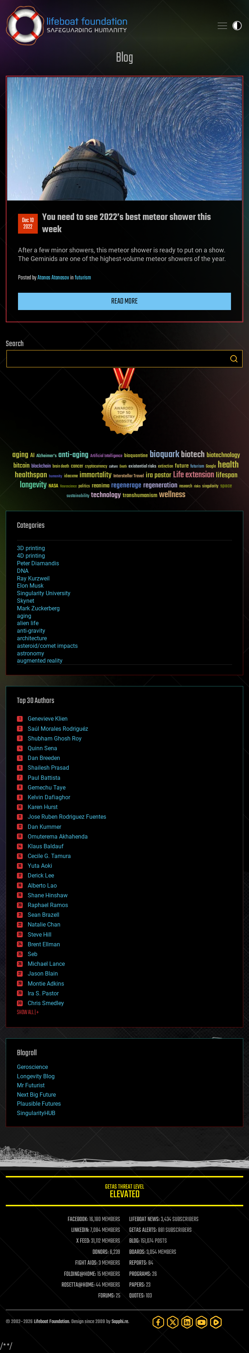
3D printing (31, 548)
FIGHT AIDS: (86, 1263)
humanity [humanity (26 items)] (55, 476)
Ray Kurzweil (33, 578)
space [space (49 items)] (226, 486)
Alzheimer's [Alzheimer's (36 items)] (46, 456)
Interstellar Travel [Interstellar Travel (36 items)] (128, 476)
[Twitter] (172, 1322)
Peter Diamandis (38, 563)
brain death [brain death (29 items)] (61, 466)
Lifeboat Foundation (51, 1322)
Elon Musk (30, 585)
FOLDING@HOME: (80, 1274)
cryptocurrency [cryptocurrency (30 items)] (96, 466)
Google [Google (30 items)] (211, 466)
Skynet (25, 600)
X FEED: (83, 1241)
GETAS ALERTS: (143, 1230)
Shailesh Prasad (48, 767)
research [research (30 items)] (185, 486)
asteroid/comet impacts (47, 645)
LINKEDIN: (80, 1230)
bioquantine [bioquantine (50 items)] (136, 455)
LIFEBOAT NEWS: (144, 1219)
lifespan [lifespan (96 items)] (226, 475)
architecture (32, 638)
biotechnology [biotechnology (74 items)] (223, 455)
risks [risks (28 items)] (197, 486)
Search (234, 358)
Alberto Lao (42, 885)
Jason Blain (43, 973)
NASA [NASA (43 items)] (53, 486)
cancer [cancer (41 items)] (77, 466)
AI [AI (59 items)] (32, 455)
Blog (124, 58)
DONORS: (100, 1252)
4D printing (31, 555)
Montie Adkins (46, 983)
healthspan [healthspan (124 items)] (31, 475)
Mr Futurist (31, 1085)
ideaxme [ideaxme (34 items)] (71, 476)
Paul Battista (44, 777)
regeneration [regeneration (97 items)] (160, 485)
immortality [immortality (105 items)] (96, 475)
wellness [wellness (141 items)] (172, 495)
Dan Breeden (44, 758)
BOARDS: (137, 1252)
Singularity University (44, 593)
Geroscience (32, 1067)
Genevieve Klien (48, 718)
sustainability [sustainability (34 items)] (78, 496)
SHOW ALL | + (28, 1012)
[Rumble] (216, 1322)
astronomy (30, 653)
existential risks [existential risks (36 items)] (142, 466)
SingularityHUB (36, 1113)
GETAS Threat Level (124, 1192)
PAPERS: (137, 1285)
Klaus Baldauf (46, 846)
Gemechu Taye (46, 787)
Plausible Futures (39, 1103)
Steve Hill (39, 934)
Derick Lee (41, 875)
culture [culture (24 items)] (113, 467)
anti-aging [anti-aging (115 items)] (73, 455)
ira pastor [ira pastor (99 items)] (158, 475)
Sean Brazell (43, 914)
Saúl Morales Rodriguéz (58, 728)
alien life (28, 623)
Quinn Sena (42, 748)
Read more (124, 301)
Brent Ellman (44, 944)
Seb (32, 954)
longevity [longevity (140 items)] (33, 485)
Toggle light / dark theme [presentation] (237, 25)
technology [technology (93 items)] (106, 495)
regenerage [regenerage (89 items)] (126, 486)
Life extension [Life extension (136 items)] (193, 475)
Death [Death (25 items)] (123, 467)
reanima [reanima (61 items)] (100, 485)
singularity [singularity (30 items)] (210, 486)
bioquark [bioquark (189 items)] (164, 455)
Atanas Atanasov (53, 278)
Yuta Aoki (40, 865)
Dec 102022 (28, 223)
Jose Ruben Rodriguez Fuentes (67, 816)
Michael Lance (46, 963)
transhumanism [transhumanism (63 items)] (140, 495)
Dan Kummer (44, 826)
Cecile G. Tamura (49, 856)
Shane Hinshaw (48, 895)
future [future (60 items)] (182, 466)
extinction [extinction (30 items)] (165, 466)
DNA (22, 570)
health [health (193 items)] (228, 465)
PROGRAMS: (140, 1274)
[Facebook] (158, 1322)
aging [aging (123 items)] (20, 455)
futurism (83, 278)
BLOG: (134, 1241)
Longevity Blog (36, 1076)
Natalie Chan (44, 924)
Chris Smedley (46, 1003)
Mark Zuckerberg (38, 608)
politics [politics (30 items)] (84, 486)
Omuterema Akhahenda (58, 836)
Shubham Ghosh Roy (55, 738)
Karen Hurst (43, 807)
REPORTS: (138, 1263)
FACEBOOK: (78, 1219)
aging (24, 616)
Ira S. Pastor (43, 993)
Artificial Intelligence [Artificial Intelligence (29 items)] (106, 456)
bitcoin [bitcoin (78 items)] (21, 466)
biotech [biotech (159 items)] (193, 455)
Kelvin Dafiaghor (49, 797)
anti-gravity (31, 630)
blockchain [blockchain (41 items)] (41, 466)
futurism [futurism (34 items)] (197, 466)
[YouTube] (201, 1322)
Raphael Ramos (48, 905)
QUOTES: (137, 1296)
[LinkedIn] (187, 1322)
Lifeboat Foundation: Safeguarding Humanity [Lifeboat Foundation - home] (106, 25)
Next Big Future (36, 1094)
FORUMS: (106, 1296)
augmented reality (40, 660)
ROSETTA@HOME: (78, 1285)
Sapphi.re (120, 1322)
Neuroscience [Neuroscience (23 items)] (68, 487)
